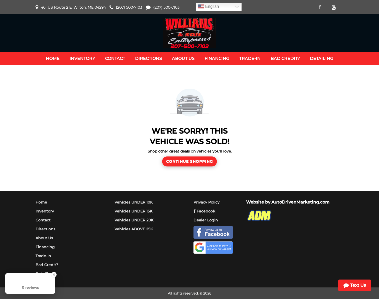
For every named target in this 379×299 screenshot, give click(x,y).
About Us (44, 238)
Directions (45, 229)
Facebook (204, 211)
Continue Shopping (189, 161)
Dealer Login (205, 220)
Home (41, 202)
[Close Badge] (54, 274)
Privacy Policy (206, 202)
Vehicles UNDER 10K (133, 202)
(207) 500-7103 (129, 7)
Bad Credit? (47, 264)
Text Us (354, 285)
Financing (45, 247)
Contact (43, 220)
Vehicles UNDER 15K (133, 211)
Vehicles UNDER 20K (133, 220)
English (208, 7)
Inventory (45, 211)
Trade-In (43, 256)
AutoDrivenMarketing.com (300, 202)
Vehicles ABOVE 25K (133, 229)
